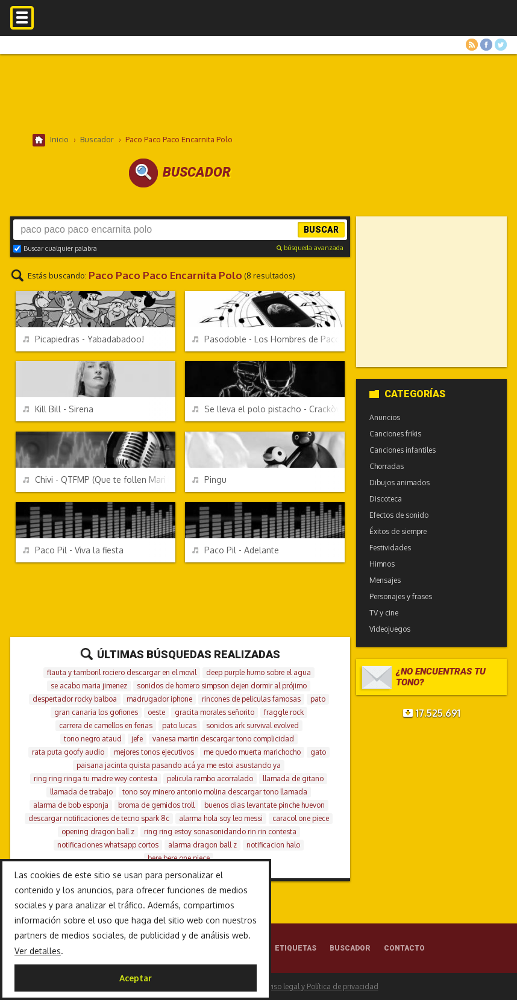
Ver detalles (37, 951)
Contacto (404, 948)
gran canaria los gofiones (96, 712)
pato (317, 698)
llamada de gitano (293, 778)
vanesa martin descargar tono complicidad (223, 738)
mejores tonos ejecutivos (154, 751)
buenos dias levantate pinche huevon (264, 805)
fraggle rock (284, 712)
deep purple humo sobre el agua (258, 672)
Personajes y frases (400, 596)
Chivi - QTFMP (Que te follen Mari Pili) (99, 479)
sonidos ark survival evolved (252, 725)
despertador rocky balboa (75, 698)
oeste (156, 712)
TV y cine (383, 612)
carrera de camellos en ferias (105, 725)
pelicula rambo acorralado (210, 778)
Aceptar (135, 978)
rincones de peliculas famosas (251, 698)
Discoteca (385, 498)
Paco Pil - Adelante (235, 550)
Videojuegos (389, 629)
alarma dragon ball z (202, 844)
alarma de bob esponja (70, 805)
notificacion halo (273, 844)
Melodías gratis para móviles (258, 28)
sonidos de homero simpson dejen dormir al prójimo (222, 685)
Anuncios (384, 417)
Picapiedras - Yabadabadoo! (83, 339)
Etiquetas (295, 948)
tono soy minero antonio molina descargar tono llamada (214, 791)
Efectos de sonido (398, 515)
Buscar (321, 229)
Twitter (501, 45)
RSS (472, 45)
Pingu (209, 479)
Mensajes (385, 580)
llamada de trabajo (81, 791)
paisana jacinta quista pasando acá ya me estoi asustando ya (179, 765)
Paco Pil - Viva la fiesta (73, 550)
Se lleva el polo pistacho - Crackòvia (268, 409)
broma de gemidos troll (156, 805)
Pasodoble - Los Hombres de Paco (266, 339)
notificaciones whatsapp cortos (107, 844)
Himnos (382, 563)
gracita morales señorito (214, 712)
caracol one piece (300, 818)
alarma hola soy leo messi (221, 818)
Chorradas (386, 466)
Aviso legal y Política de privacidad (320, 986)
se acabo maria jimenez (89, 685)
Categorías (407, 394)
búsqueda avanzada (310, 248)
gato (318, 751)
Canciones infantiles (402, 449)
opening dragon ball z (97, 831)
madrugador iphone (159, 698)
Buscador (350, 948)
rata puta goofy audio (68, 751)
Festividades (390, 547)
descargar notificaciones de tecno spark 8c (98, 818)
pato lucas (179, 725)
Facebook (486, 45)
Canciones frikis (395, 433)
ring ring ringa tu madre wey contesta (95, 778)
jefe (137, 738)
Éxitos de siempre (398, 531)
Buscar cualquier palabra (55, 248)
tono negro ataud (93, 738)
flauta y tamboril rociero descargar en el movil (121, 672)
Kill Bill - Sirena (58, 409)
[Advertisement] (258, 93)
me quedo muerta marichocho (252, 751)
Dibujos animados (399, 482)
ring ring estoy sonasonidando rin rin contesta (220, 831)
